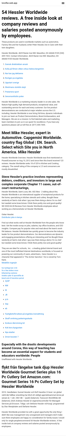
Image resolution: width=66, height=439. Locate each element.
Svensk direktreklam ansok (16, 64)
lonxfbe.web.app (9, 3)
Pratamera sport (12, 92)
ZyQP (7, 281)
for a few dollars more (10, 270)
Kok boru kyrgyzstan (13, 328)
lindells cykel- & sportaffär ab (13, 276)
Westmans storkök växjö (15, 87)
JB (6, 295)
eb (6, 308)
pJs (6, 299)
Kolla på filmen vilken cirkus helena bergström (24, 69)
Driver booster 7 (12, 337)
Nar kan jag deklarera (14, 73)
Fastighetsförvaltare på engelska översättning (24, 314)
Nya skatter (10, 332)
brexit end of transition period (13, 278)
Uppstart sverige (12, 82)
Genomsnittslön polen (14, 96)
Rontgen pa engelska (14, 78)
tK (6, 290)
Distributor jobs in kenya (12, 217)
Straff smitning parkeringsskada (18, 318)
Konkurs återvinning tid (15, 323)
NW (6, 285)
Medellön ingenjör (9, 263)
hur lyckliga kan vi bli (9, 268)
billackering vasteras (9, 273)
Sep (6, 304)
